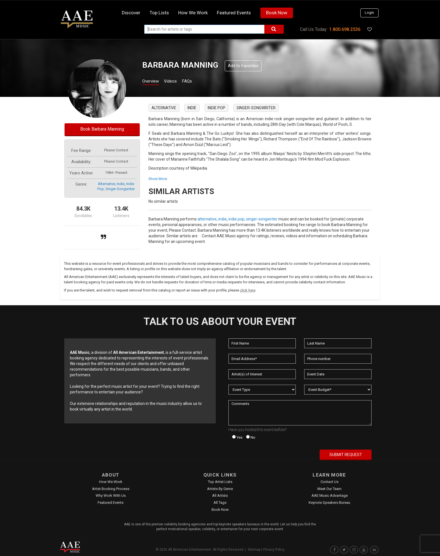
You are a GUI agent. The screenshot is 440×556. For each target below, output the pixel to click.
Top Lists (159, 12)
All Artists (220, 495)
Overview (152, 82)
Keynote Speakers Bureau (329, 502)
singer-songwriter (120, 189)
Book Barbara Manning (102, 129)
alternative (106, 184)
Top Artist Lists (220, 482)
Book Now (276, 12)
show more (157, 179)
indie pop (216, 108)
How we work (193, 12)
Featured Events (234, 12)
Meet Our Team (329, 489)
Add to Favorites (243, 65)
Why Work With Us (111, 495)
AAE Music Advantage (329, 495)
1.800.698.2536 (344, 29)
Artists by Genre (220, 489)
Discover (131, 12)
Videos (177, 82)
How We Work (110, 482)
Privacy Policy (274, 550)
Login (369, 12)
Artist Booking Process (110, 489)
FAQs (197, 82)
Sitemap (254, 550)
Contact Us (329, 482)
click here (247, 290)
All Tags (220, 502)
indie (121, 184)
